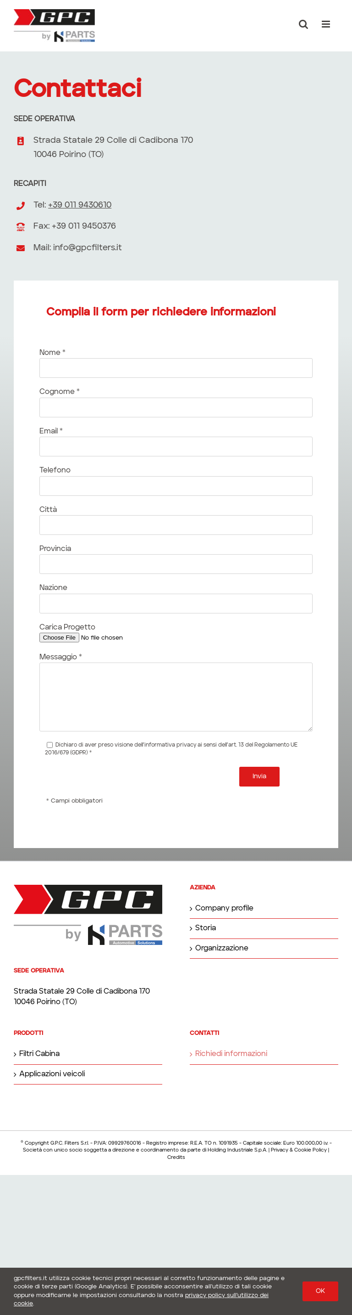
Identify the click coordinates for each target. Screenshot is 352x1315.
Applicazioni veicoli (52, 1074)
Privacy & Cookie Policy (299, 1150)
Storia (205, 928)
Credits (176, 1157)
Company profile (224, 908)
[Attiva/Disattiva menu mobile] (326, 24)
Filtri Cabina (39, 1054)
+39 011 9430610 (79, 205)
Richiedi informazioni (231, 1054)
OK (320, 1291)
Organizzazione (221, 948)
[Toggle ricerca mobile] (303, 24)
